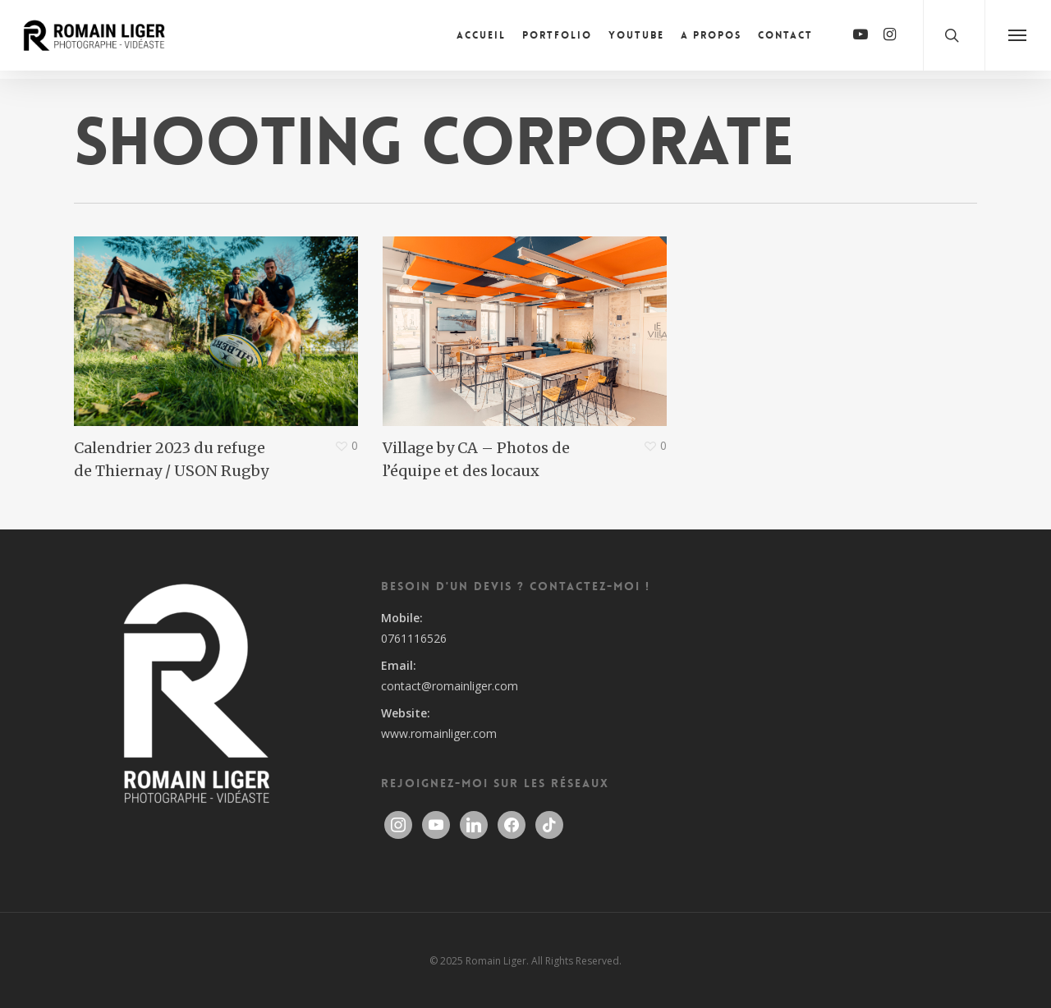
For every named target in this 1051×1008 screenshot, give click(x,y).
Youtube (636, 39)
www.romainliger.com (439, 733)
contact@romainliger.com (449, 686)
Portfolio (557, 39)
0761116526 (414, 638)
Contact (785, 39)
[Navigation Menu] (1017, 39)
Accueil (481, 39)
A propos (711, 39)
